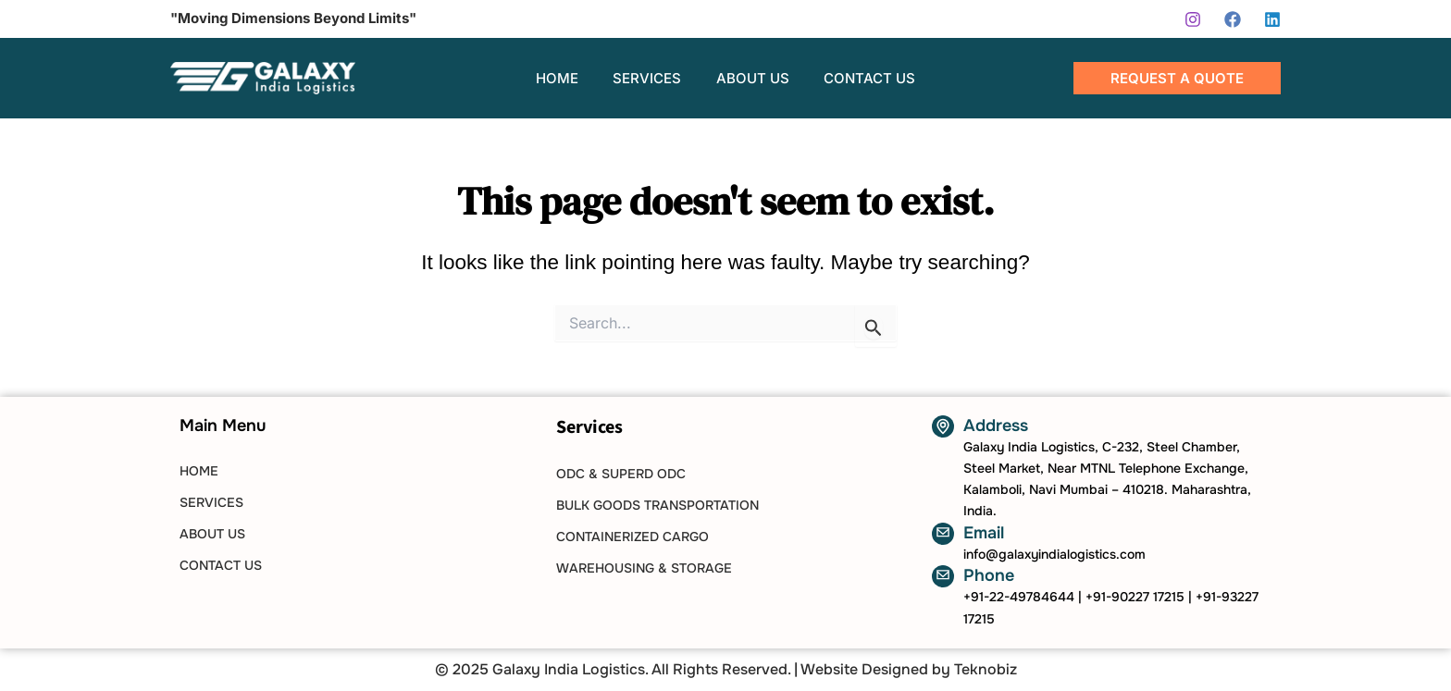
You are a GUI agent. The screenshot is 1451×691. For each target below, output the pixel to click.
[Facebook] (1232, 19)
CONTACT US (221, 565)
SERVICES (211, 502)
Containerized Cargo (632, 536)
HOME (199, 471)
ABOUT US (212, 533)
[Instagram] (1192, 19)
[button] (1177, 78)
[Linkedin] (1272, 19)
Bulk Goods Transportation (657, 505)
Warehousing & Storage (644, 568)
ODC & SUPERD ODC (621, 473)
